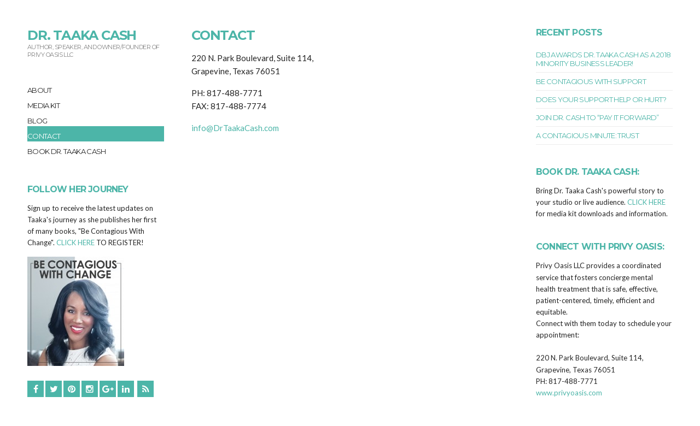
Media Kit (43, 105)
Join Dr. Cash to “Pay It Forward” (597, 117)
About (39, 90)
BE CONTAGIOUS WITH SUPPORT (591, 81)
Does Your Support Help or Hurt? (601, 99)
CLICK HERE (75, 242)
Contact (43, 136)
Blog (37, 120)
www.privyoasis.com (569, 392)
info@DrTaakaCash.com (235, 128)
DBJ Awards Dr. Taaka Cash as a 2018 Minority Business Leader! (603, 59)
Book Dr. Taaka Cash (66, 151)
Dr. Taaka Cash (81, 35)
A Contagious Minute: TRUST (587, 135)
